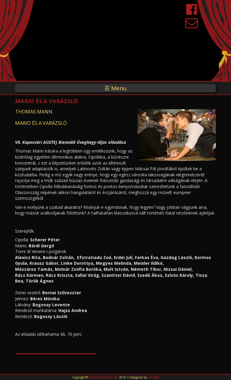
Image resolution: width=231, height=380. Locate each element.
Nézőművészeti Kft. (103, 377)
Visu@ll (153, 377)
